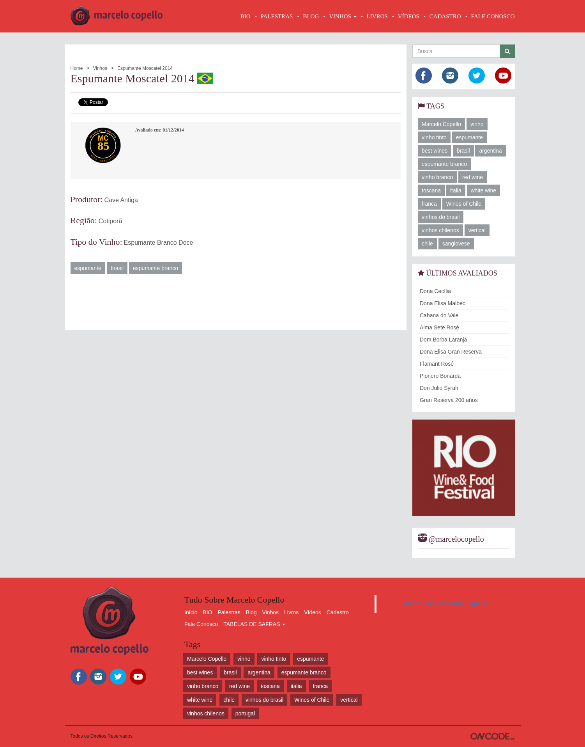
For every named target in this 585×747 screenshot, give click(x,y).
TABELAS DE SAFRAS (254, 624)
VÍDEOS (408, 16)
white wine (483, 190)
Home (77, 68)
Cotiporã (110, 221)
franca (429, 204)
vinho (476, 124)
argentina (490, 151)
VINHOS (342, 16)
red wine (472, 177)
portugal (245, 713)
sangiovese (456, 243)
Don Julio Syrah (439, 388)
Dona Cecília (435, 291)
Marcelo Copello (441, 124)
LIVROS (377, 16)
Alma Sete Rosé (439, 327)
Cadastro (338, 612)
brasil (117, 268)
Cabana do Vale (439, 315)
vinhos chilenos (440, 230)
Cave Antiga (121, 200)
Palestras (277, 16)
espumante (87, 268)
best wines (434, 151)
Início (190, 612)
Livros (291, 612)
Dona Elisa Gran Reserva (451, 352)
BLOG (311, 16)
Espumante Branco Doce (158, 242)
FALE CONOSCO (493, 16)
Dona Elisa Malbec (442, 303)
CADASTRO (445, 16)
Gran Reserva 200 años (449, 400)
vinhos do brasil (441, 217)
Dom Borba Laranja (443, 339)
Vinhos (100, 68)
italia (455, 190)
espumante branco (155, 268)
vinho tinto (434, 137)
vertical (477, 230)
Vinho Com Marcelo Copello (445, 604)
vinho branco (437, 177)
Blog (251, 612)
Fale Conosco (201, 624)
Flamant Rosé (437, 364)
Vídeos (312, 612)
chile (427, 243)
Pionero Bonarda (440, 376)
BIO (245, 16)
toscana (431, 190)
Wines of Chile (463, 204)
